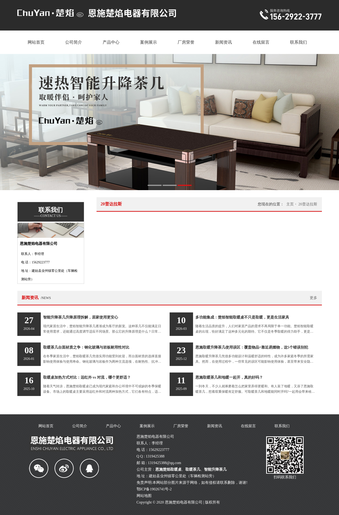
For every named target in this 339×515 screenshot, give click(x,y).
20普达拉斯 (307, 204)
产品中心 (111, 42)
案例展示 (148, 42)
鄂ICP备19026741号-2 (154, 489)
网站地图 (144, 496)
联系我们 (298, 42)
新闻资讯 (223, 42)
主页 (290, 204)
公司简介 (73, 42)
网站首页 (36, 42)
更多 (313, 298)
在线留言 (261, 42)
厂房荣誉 (186, 42)
